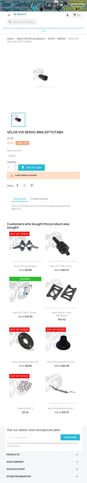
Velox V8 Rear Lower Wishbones (61, 314)
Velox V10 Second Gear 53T (25, 361)
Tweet (24, 185)
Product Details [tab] (39, 198)
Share (17, 185)
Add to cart (31, 167)
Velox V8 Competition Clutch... (61, 361)
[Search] (22, 22)
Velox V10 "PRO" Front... (61, 266)
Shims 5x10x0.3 (25, 408)
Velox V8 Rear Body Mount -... (61, 408)
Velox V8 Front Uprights (25, 266)
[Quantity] (10, 167)
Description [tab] (20, 198)
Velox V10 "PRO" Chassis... (25, 312)
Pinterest (32, 185)
